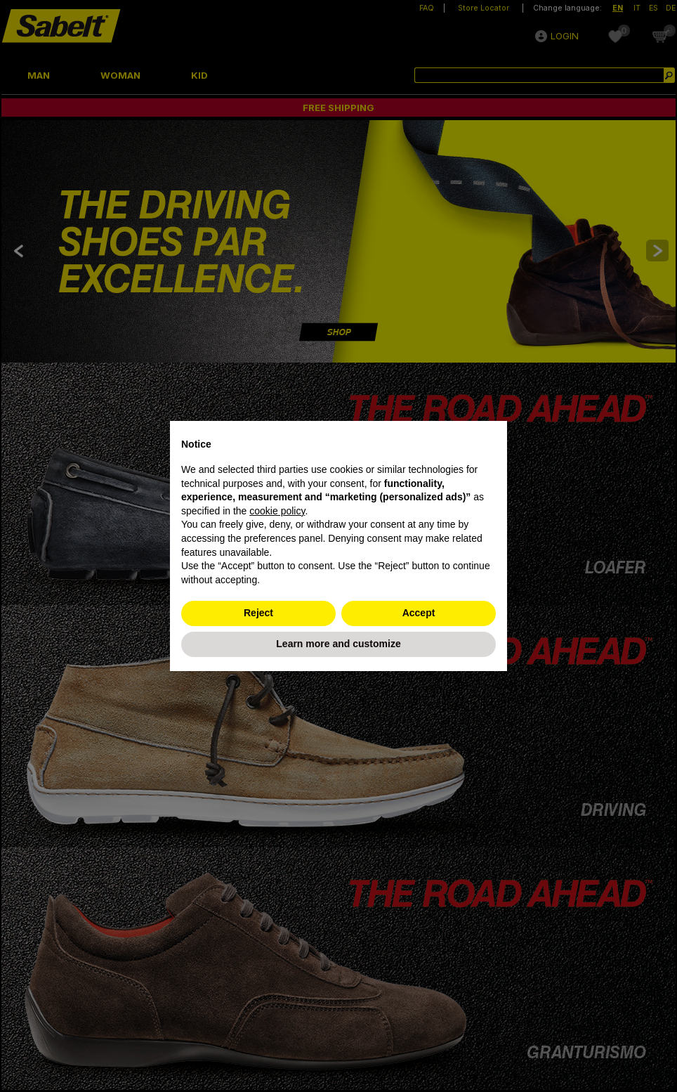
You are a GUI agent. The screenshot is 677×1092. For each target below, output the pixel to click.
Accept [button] (418, 612)
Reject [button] (258, 612)
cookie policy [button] (277, 510)
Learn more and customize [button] (338, 643)
